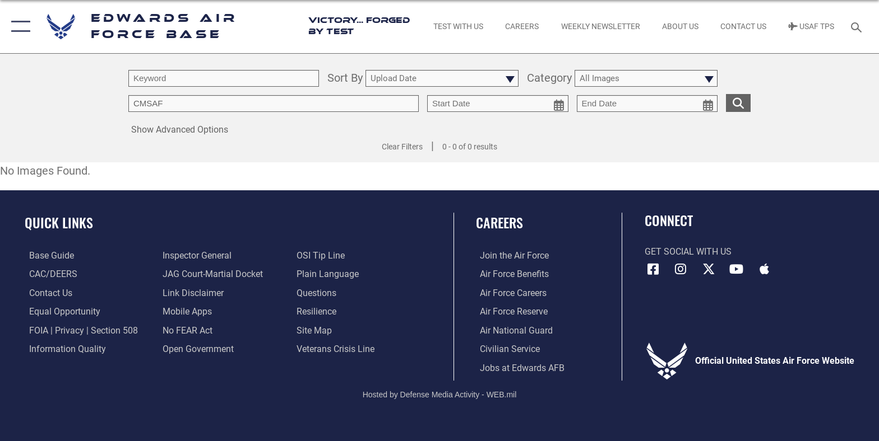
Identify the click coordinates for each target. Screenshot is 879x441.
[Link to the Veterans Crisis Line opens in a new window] (337, 349)
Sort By (345, 79)
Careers (499, 222)
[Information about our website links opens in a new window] (192, 292)
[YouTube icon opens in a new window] (736, 269)
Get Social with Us (688, 251)
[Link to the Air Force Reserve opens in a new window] (510, 311)
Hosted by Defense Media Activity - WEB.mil (440, 393)
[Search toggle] (858, 26)
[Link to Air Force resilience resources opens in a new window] (317, 311)
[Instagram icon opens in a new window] (680, 269)
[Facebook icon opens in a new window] (653, 269)
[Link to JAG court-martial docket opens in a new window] (211, 274)
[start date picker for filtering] (497, 103)
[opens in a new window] (47, 255)
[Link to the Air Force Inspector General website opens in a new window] (195, 255)
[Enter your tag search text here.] (273, 103)
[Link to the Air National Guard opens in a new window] (512, 330)
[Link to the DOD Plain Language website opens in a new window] (329, 274)
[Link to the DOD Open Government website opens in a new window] (197, 349)
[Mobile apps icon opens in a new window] (764, 269)
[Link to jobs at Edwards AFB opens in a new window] (518, 367)
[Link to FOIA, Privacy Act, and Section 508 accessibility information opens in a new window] (79, 330)
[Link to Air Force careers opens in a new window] (509, 292)
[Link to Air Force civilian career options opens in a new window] (506, 349)
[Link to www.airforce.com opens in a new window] (510, 255)
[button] (18, 26)
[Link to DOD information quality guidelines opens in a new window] (63, 349)
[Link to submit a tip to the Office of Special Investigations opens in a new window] (322, 255)
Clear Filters (402, 146)
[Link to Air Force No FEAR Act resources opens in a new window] (186, 330)
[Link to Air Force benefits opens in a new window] (510, 274)
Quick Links (59, 222)
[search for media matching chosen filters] (738, 102)
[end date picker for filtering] (647, 103)
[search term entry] (223, 78)
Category (549, 79)
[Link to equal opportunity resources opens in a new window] (60, 311)
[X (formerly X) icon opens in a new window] (708, 269)
